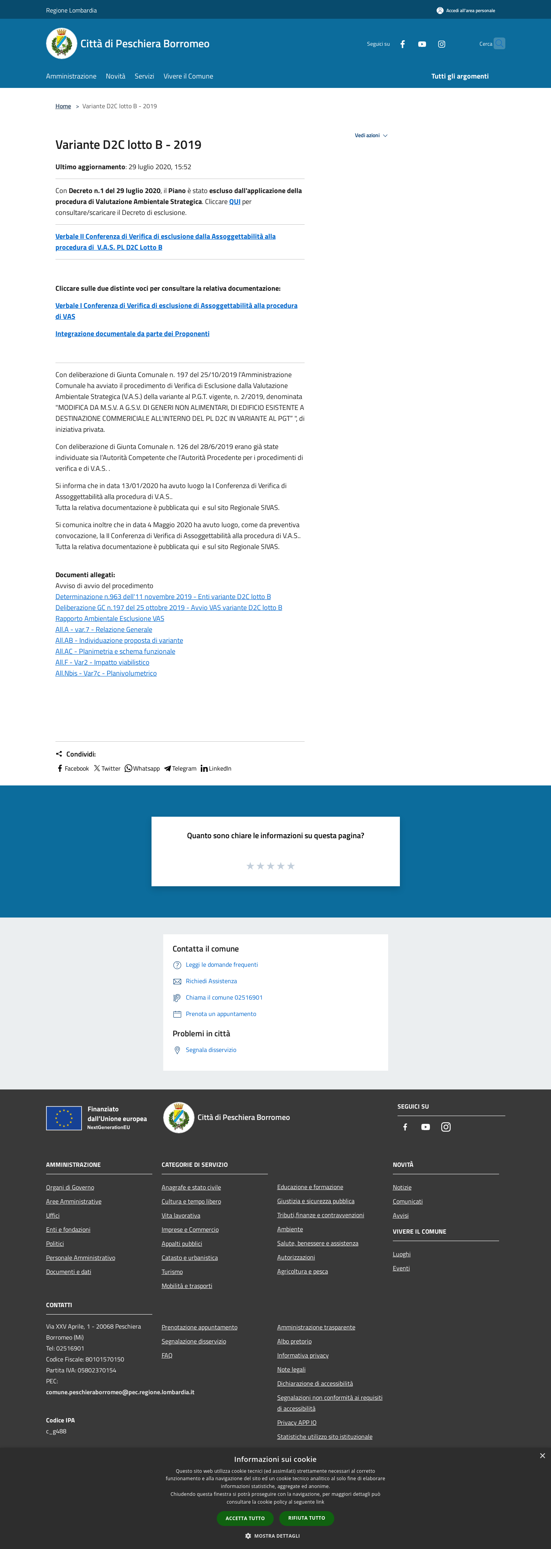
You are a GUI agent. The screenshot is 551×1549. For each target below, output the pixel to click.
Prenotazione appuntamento (199, 1327)
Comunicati (408, 1201)
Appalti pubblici (182, 1243)
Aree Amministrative (74, 1201)
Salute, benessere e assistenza (317, 1243)
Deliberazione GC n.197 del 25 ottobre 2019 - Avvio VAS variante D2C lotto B (168, 607)
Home (63, 106)
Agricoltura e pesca (302, 1271)
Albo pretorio (294, 1341)
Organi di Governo (70, 1187)
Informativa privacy (303, 1355)
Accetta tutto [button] (245, 1518)
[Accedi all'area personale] (465, 10)
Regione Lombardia (71, 10)
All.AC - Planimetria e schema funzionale (115, 651)
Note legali (291, 1369)
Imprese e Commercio (190, 1229)
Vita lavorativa (181, 1215)
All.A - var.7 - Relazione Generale (103, 629)
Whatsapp (142, 768)
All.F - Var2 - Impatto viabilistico (102, 662)
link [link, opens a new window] (320, 1502)
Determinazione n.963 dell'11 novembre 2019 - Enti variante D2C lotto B (163, 596)
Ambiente (290, 1229)
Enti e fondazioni (68, 1229)
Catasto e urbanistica (190, 1257)
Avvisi (401, 1215)
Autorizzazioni (296, 1257)
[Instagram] (426, 43)
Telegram (179, 768)
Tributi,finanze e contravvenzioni (320, 1215)
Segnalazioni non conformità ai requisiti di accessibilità (330, 1403)
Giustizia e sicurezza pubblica (316, 1201)
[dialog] (275, 1498)
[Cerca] (496, 43)
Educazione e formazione (310, 1186)
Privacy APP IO (297, 1422)
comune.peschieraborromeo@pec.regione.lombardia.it (120, 1392)
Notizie (402, 1187)
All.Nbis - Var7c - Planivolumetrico (106, 673)
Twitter (106, 768)
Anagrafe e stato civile (191, 1187)
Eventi (401, 1268)
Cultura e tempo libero (191, 1201)
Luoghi (402, 1254)
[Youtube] (407, 43)
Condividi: (75, 754)
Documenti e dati (68, 1271)
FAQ (167, 1355)
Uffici (53, 1215)
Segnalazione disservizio (194, 1341)
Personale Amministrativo (80, 1257)
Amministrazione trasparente (316, 1327)
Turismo (172, 1271)
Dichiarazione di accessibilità (315, 1383)
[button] (275, 1536)
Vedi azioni (372, 135)
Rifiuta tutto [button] (306, 1518)
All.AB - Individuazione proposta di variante (119, 640)
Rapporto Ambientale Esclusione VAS (109, 618)
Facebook (72, 768)
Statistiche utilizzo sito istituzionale (325, 1436)
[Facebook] (387, 43)
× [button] (542, 1456)
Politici (55, 1243)
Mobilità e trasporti (187, 1285)
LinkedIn (216, 768)
